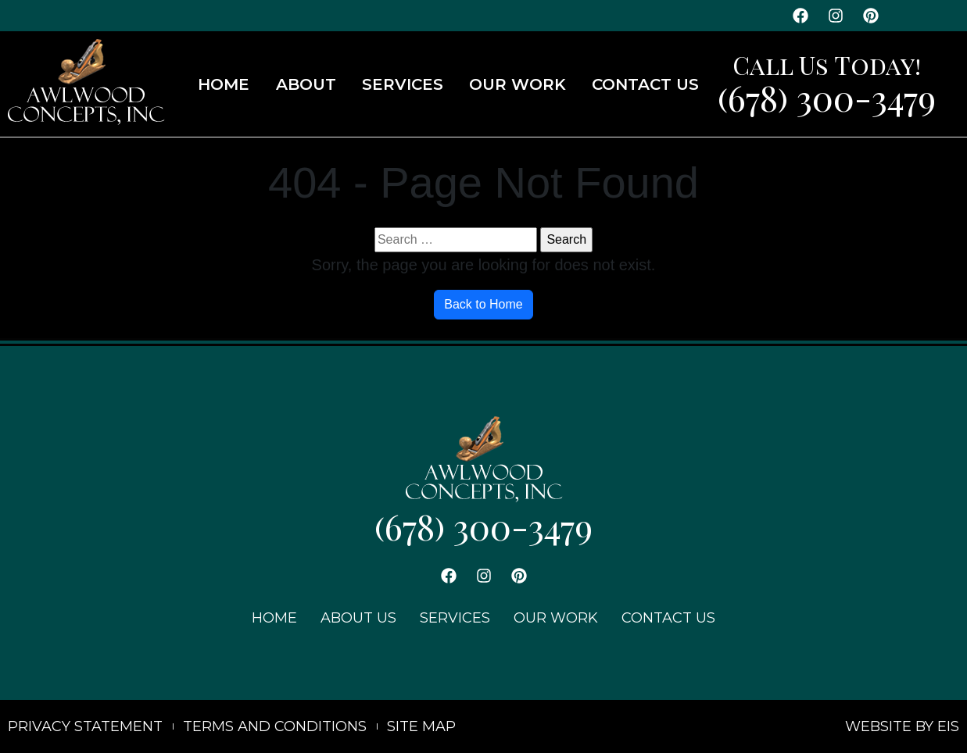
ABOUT (306, 84)
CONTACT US (645, 84)
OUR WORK (517, 84)
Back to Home (483, 304)
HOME (223, 84)
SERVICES (402, 84)
